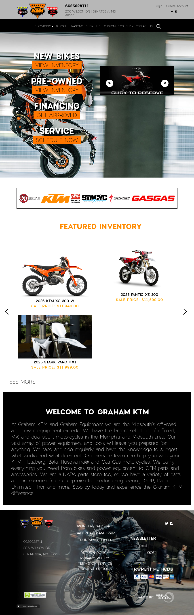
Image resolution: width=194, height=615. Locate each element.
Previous (7, 316)
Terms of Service (95, 563)
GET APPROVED (56, 115)
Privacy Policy (95, 558)
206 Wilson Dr (36, 548)
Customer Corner (118, 26)
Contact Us (144, 26)
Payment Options (95, 568)
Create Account (177, 6)
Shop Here (93, 26)
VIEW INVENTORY (57, 65)
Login (158, 6)
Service (61, 26)
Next (186, 316)
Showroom (44, 26)
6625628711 (77, 5)
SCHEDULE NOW (57, 140)
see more (22, 381)
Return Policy (94, 552)
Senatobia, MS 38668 (41, 554)
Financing (76, 26)
